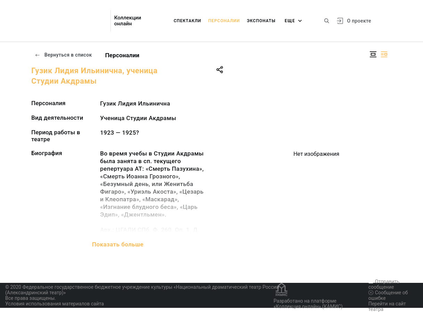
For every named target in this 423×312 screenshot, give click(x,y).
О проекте (359, 21)
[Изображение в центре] (373, 54)
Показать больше (118, 244)
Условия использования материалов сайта (54, 303)
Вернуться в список (63, 55)
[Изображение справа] (384, 54)
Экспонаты (261, 20)
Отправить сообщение (383, 284)
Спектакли (187, 20)
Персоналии (224, 20)
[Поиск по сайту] (326, 20)
